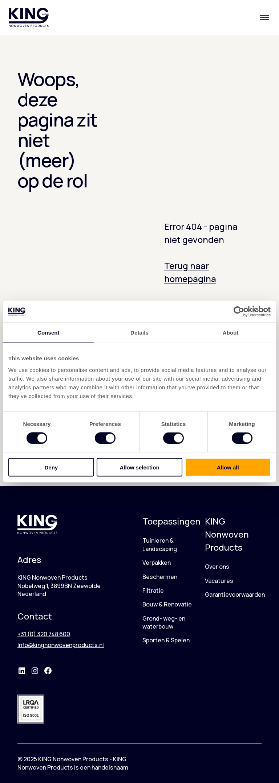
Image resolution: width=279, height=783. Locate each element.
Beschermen (159, 577)
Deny (51, 467)
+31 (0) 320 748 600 (43, 634)
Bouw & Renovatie (167, 604)
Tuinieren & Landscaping (159, 544)
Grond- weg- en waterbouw (163, 622)
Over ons (217, 567)
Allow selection (139, 467)
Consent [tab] (48, 333)
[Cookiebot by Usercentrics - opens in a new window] (239, 311)
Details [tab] (139, 333)
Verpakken (156, 563)
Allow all (228, 467)
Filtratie (153, 590)
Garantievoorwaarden (235, 594)
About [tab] (231, 333)
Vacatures (219, 581)
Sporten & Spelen (166, 640)
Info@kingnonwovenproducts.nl (60, 645)
